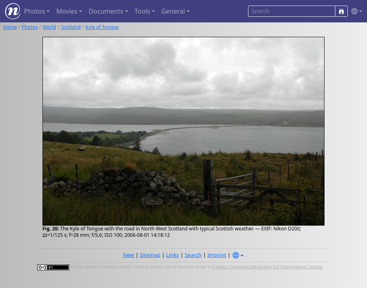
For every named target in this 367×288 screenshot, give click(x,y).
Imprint (217, 254)
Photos (30, 27)
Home (10, 27)
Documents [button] (106, 11)
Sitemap (150, 254)
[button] (355, 11)
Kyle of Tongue (102, 27)
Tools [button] (142, 11)
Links (172, 254)
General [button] (173, 11)
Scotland (71, 27)
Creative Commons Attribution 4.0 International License (267, 267)
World (49, 27)
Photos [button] (34, 11)
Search (193, 254)
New (128, 254)
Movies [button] (66, 11)
